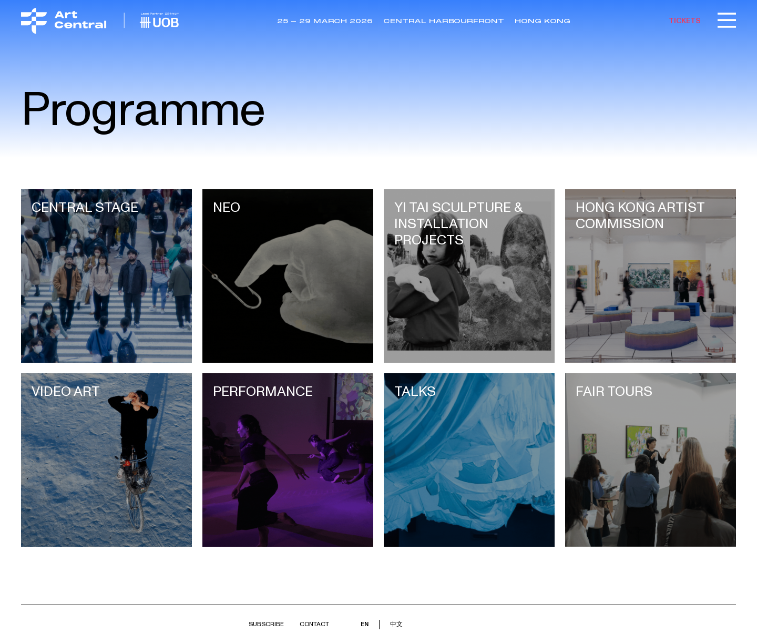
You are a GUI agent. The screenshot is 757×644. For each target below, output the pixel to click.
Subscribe (266, 624)
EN (365, 624)
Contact (314, 624)
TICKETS (685, 21)
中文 (396, 624)
